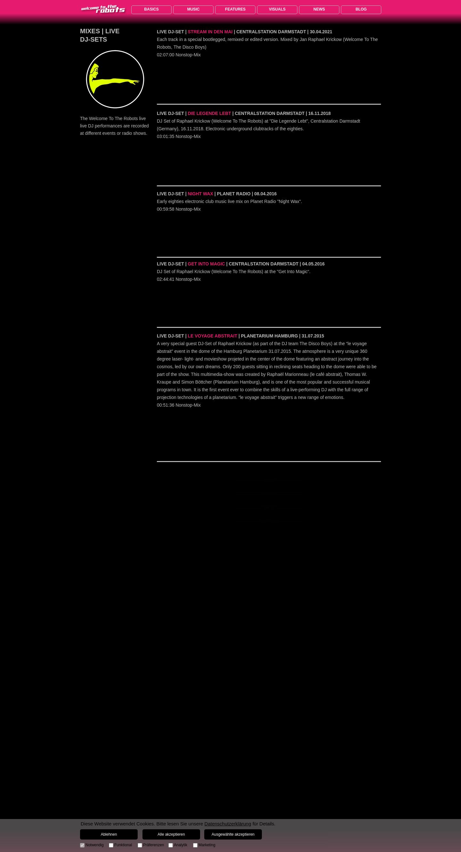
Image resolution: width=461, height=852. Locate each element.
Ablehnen (109, 834)
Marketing (206, 845)
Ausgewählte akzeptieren (233, 834)
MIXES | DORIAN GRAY (269, 493)
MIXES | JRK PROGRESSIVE (269, 520)
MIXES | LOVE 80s (269, 479)
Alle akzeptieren (171, 834)
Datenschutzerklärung (228, 823)
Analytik (180, 845)
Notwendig (94, 845)
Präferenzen (153, 845)
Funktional (123, 845)
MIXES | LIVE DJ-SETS (269, 507)
